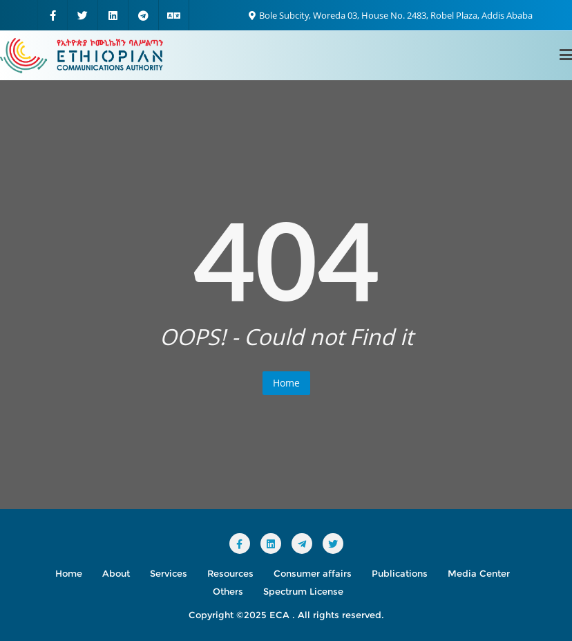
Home (286, 382)
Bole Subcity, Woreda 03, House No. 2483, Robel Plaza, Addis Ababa (391, 15)
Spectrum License (303, 591)
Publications (400, 573)
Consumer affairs (313, 573)
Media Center (479, 573)
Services (168, 573)
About (116, 573)
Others (228, 591)
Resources (230, 573)
